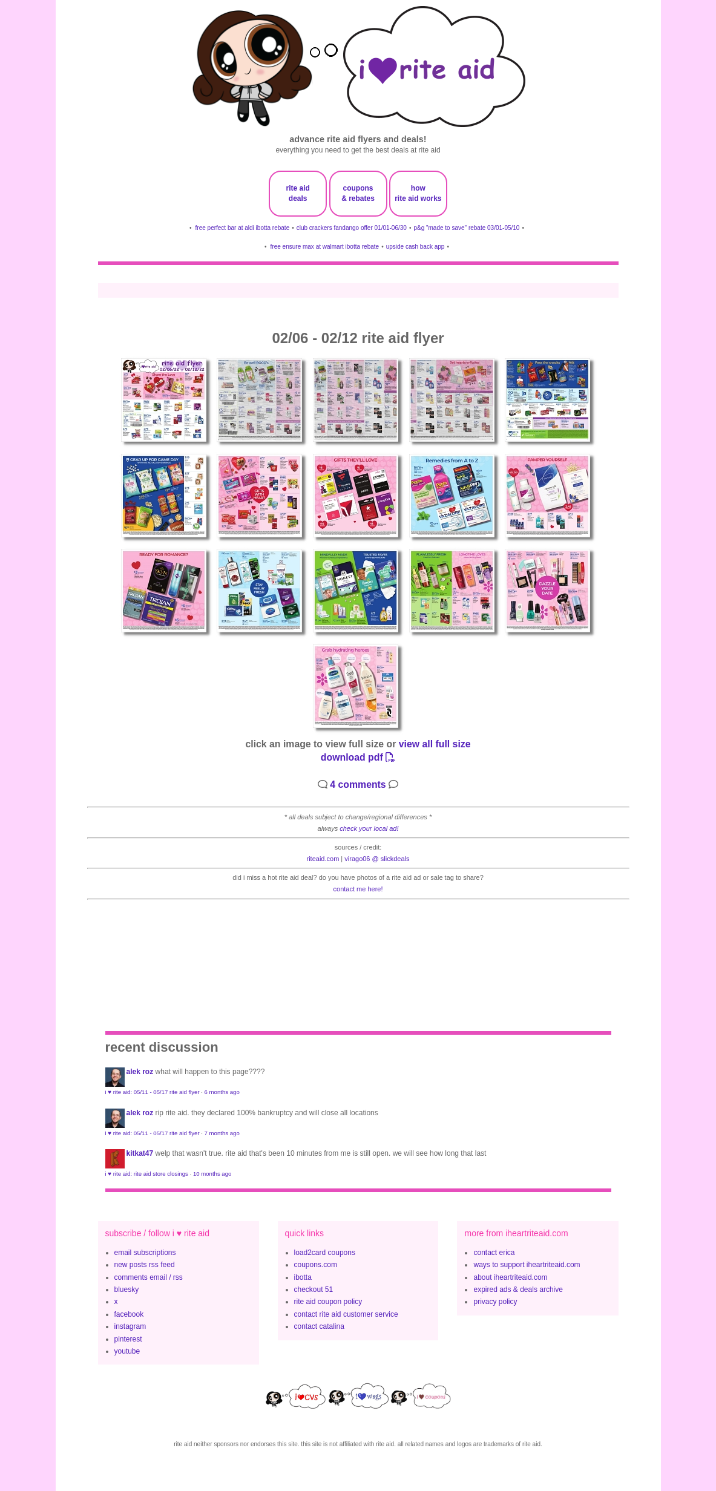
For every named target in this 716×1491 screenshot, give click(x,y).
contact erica (493, 1252)
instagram (130, 1326)
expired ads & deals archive (517, 1289)
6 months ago (222, 1092)
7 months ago (222, 1133)
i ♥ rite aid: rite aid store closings (146, 1173)
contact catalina (319, 1326)
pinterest (128, 1339)
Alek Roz (140, 1071)
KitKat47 (140, 1153)
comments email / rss (148, 1277)
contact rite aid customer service (346, 1314)
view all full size (435, 744)
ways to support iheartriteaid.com (526, 1264)
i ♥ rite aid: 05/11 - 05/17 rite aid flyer (152, 1092)
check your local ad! (369, 828)
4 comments (358, 784)
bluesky (126, 1289)
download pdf (358, 757)
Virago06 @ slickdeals (376, 858)
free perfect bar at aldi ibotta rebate (242, 227)
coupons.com (315, 1264)
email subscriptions (145, 1252)
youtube (127, 1351)
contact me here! (358, 889)
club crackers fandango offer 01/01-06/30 (352, 227)
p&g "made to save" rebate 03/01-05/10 (466, 227)
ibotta (303, 1277)
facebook (129, 1314)
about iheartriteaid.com (510, 1277)
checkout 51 (313, 1289)
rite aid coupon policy (328, 1301)
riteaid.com (323, 858)
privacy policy (495, 1301)
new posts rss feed (144, 1264)
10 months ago (212, 1173)
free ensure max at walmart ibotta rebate (325, 246)
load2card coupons (324, 1252)
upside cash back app (415, 246)
